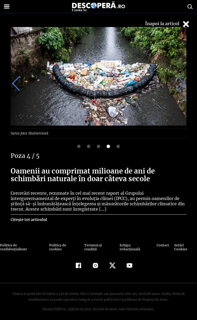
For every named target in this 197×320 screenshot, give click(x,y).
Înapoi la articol (167, 24)
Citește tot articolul (29, 219)
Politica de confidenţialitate (23, 245)
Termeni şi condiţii (99, 245)
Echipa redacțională (134, 245)
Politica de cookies (64, 245)
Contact (162, 245)
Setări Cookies (184, 245)
